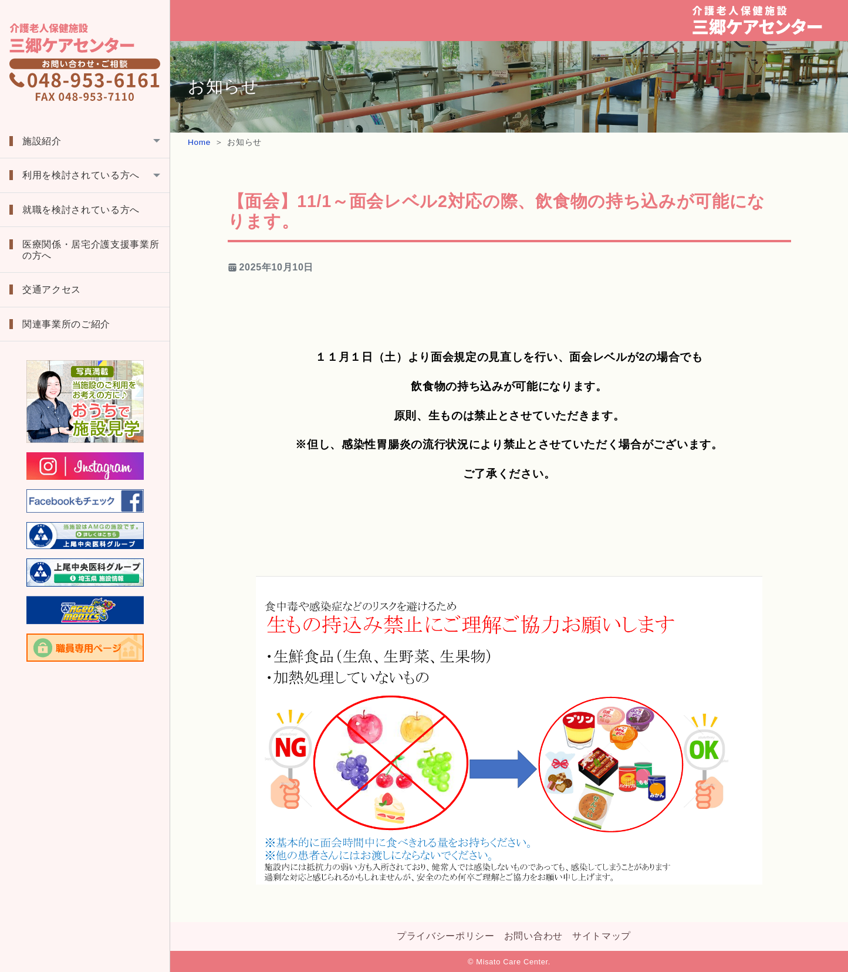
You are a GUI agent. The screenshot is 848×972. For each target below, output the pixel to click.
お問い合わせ (533, 936)
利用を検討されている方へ (81, 175)
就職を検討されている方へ (81, 210)
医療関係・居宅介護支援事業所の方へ (91, 249)
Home (199, 142)
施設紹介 (42, 141)
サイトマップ (601, 936)
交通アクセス (51, 289)
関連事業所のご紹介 (66, 324)
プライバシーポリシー (446, 936)
